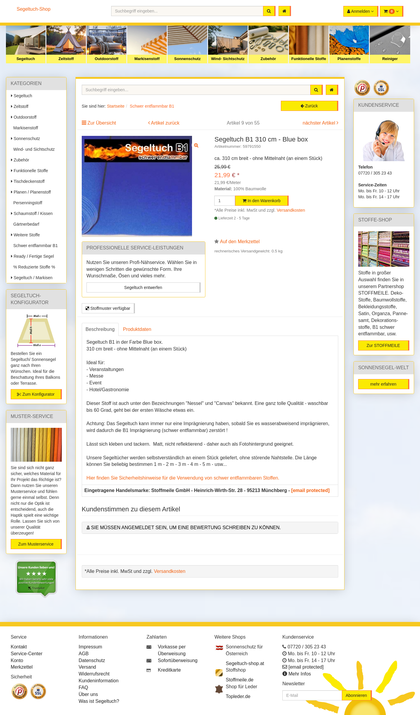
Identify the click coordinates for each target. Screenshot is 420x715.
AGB (84, 653)
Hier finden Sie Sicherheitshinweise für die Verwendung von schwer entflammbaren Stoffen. (182, 477)
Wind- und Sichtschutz (33, 149)
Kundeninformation (99, 680)
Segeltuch (25, 58)
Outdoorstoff (106, 58)
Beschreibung (100, 329)
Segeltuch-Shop (34, 9)
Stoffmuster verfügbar (108, 308)
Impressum (90, 646)
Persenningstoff (26, 202)
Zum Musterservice (36, 544)
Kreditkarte (169, 669)
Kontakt (19, 646)
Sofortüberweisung (177, 660)
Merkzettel (22, 667)
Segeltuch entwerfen (143, 287)
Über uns (88, 694)
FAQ (83, 687)
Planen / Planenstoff (31, 192)
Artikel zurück (165, 122)
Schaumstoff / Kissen (32, 213)
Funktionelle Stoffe (308, 58)
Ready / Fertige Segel (32, 256)
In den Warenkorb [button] (262, 200)
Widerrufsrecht (94, 673)
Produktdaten (137, 329)
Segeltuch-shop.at (245, 663)
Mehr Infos (299, 673)
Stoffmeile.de (240, 679)
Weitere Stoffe (25, 234)
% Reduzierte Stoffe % (33, 267)
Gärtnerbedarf (25, 224)
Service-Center (27, 653)
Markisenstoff (147, 58)
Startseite (116, 106)
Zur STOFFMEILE (383, 345)
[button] (391, 11)
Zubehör (268, 58)
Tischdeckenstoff (28, 181)
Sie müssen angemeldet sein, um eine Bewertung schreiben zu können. (186, 527)
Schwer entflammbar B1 (34, 245)
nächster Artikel (319, 122)
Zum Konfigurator (35, 394)
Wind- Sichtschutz (228, 58)
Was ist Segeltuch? (99, 701)
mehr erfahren (383, 384)
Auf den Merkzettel (239, 241)
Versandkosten (291, 210)
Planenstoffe (349, 58)
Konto (17, 660)
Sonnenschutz (187, 58)
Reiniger (390, 58)
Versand (87, 667)
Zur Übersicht (101, 122)
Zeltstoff (66, 58)
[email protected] (310, 490)
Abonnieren (356, 695)
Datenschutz (92, 660)
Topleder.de (238, 696)
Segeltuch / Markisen (32, 277)
